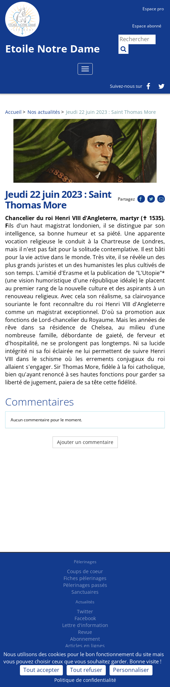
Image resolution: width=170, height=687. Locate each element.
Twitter (85, 611)
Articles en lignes (85, 645)
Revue (85, 632)
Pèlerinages (85, 562)
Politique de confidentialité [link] (85, 680)
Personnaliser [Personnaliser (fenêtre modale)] (131, 670)
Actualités (85, 602)
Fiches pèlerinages (85, 578)
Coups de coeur (85, 571)
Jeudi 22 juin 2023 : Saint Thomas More (111, 112)
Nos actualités (43, 112)
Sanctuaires (85, 592)
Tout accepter (41, 670)
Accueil (13, 112)
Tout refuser (86, 670)
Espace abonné (146, 26)
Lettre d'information (85, 625)
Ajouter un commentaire (85, 442)
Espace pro (153, 9)
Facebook (85, 618)
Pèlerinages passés (85, 585)
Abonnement (85, 639)
